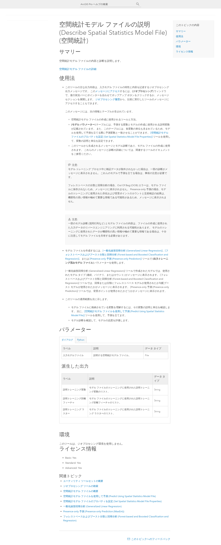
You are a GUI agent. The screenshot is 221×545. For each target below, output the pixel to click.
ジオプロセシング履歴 (107, 99)
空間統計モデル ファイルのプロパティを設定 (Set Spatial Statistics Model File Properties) (112, 501)
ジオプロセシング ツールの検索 (80, 486)
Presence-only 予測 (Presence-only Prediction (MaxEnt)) (93, 511)
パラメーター (183, 41)
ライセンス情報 (184, 51)
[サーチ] (137, 4)
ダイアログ (67, 339)
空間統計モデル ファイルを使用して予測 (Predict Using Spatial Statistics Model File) (109, 496)
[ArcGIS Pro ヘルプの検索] (107, 4)
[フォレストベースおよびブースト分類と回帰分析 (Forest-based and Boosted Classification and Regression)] (116, 254)
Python (80, 339)
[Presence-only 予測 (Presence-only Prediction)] (116, 258)
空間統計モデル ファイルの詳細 (77, 69)
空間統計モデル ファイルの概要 (80, 491)
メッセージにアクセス (107, 91)
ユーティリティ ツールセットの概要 (83, 481)
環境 (178, 46)
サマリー (181, 31)
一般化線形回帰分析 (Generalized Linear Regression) (92, 506)
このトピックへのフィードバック (150, 539)
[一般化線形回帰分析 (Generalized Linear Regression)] (133, 250)
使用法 (179, 36)
